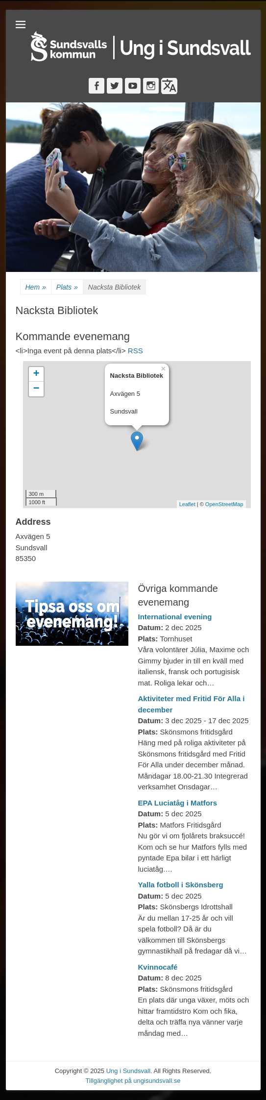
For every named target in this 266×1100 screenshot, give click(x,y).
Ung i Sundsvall (128, 1071)
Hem (35, 287)
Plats (67, 287)
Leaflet (187, 504)
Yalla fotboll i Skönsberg (180, 884)
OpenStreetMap (224, 504)
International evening (175, 616)
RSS (135, 350)
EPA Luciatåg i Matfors (178, 803)
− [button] (36, 389)
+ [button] (36, 374)
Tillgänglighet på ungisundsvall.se (133, 1080)
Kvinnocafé (158, 967)
